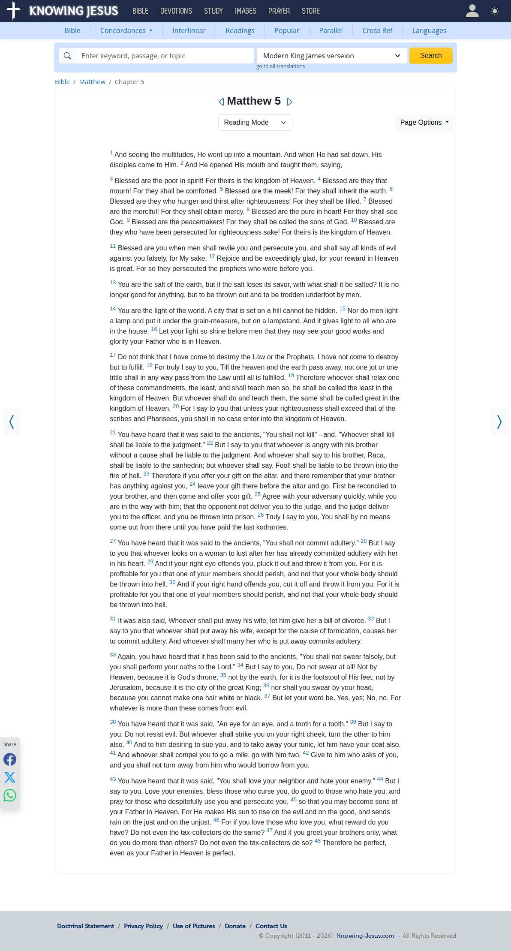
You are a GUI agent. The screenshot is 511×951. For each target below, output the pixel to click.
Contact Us (271, 926)
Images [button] (246, 11)
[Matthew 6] (499, 422)
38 (113, 722)
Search (431, 55)
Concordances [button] (123, 30)
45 (294, 799)
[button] (472, 11)
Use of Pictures (194, 926)
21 (113, 432)
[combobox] (332, 56)
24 (192, 484)
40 (129, 742)
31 (113, 618)
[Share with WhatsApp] (9, 795)
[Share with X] (9, 777)
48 (318, 840)
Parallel (331, 30)
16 (154, 329)
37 (267, 695)
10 (354, 220)
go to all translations (280, 66)
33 (113, 654)
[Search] (165, 56)
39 (353, 722)
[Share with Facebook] (9, 759)
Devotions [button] (176, 11)
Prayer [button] (279, 11)
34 (240, 665)
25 (258, 494)
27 (113, 541)
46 (216, 820)
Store (311, 11)
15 (343, 308)
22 (210, 442)
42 (306, 752)
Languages (429, 30)
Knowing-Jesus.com (365, 935)
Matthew (92, 81)
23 (147, 473)
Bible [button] (141, 11)
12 (212, 256)
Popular (286, 30)
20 (176, 406)
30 (172, 582)
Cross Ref (378, 30)
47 (270, 830)
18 (150, 365)
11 (113, 246)
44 (380, 779)
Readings (240, 30)
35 (223, 675)
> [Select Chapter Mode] (255, 122)
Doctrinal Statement (85, 926)
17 (113, 355)
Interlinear (189, 30)
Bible (73, 30)
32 (371, 618)
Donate (235, 926)
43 (113, 779)
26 (261, 515)
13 (113, 282)
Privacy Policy (143, 926)
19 (291, 375)
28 (364, 541)
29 (150, 561)
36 (266, 685)
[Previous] (221, 102)
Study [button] (213, 11)
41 (113, 752)
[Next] (289, 102)
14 (113, 308)
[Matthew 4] (12, 422)
